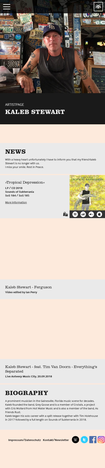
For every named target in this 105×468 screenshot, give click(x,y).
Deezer (83, 214)
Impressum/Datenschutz (24, 440)
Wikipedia (75, 439)
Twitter (84, 439)
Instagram (101, 439)
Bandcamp (91, 214)
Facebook (92, 439)
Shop (65, 214)
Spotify (75, 214)
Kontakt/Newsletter (56, 440)
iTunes (99, 214)
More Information (16, 202)
